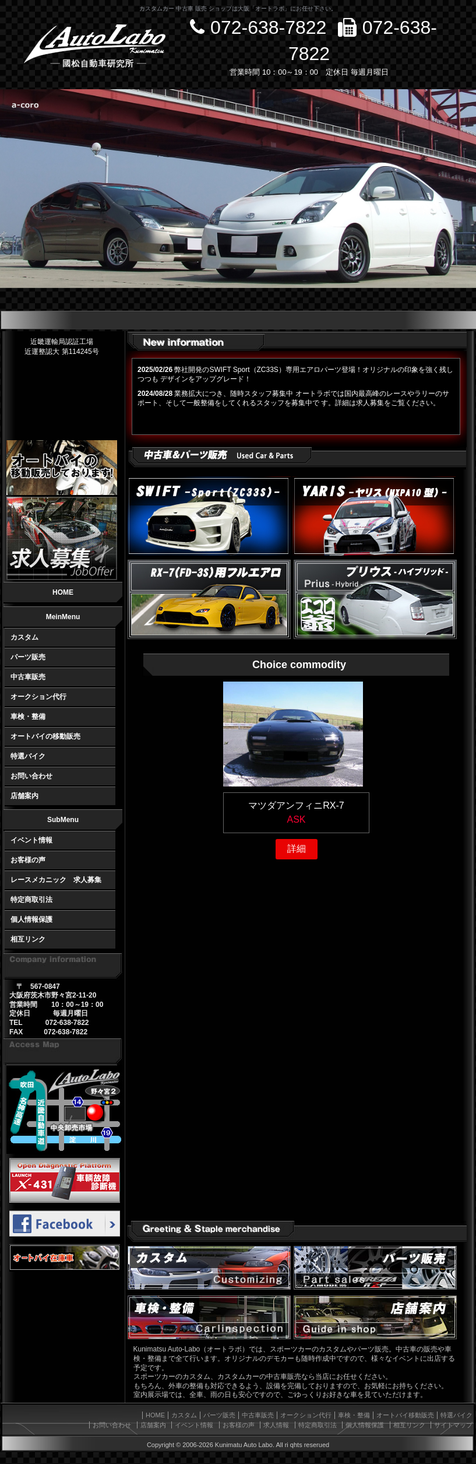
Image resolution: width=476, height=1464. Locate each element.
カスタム (24, 637)
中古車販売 (27, 677)
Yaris (374, 516)
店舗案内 (24, 796)
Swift (209, 516)
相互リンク (27, 939)
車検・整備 (27, 716)
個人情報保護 (31, 919)
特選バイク (27, 756)
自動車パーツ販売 (375, 1268)
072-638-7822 (258, 27)
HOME (62, 592)
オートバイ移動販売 (405, 1415)
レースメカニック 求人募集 (55, 880)
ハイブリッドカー (375, 599)
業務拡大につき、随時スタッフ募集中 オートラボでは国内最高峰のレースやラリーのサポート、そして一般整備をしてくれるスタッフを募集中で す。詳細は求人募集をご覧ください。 (293, 398)
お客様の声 (27, 860)
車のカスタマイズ (209, 1268)
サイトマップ (453, 1424)
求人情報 (276, 1424)
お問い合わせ (31, 776)
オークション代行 (38, 697)
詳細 (296, 849)
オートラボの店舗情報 (375, 1317)
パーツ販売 (27, 657)
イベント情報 (31, 840)
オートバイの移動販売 (45, 736)
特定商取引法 (31, 900)
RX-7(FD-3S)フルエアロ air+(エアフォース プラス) (209, 599)
